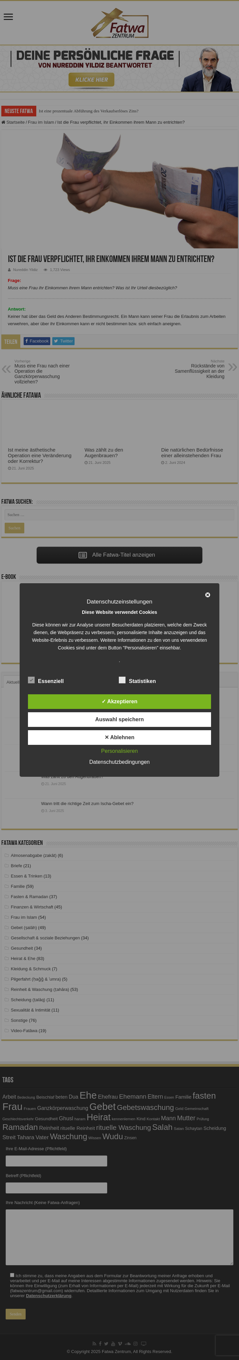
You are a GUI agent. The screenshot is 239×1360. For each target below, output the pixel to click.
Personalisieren (119, 751)
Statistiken (137, 680)
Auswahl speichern (119, 719)
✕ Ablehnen (119, 737)
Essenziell (46, 680)
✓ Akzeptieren (119, 701)
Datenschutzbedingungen (119, 762)
